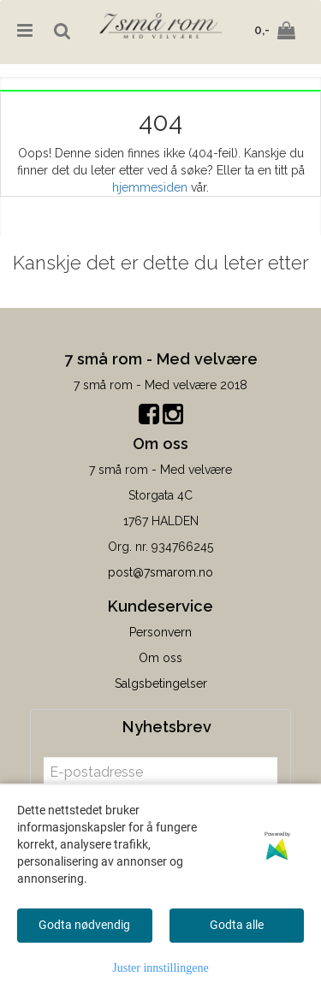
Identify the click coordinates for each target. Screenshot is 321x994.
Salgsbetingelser (161, 683)
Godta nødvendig (84, 925)
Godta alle (237, 925)
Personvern (160, 632)
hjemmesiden (149, 187)
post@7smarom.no (160, 572)
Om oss (160, 658)
